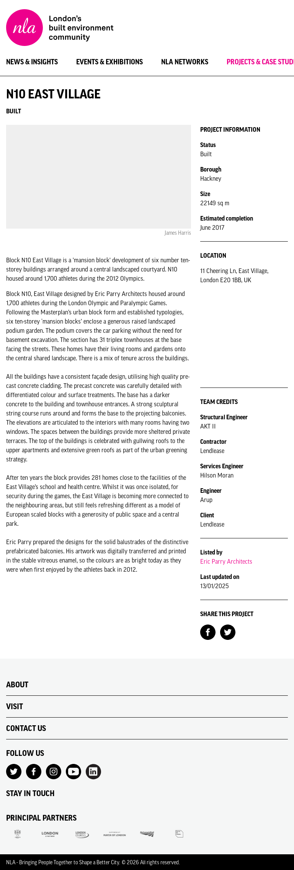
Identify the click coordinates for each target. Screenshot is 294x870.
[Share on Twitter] (227, 631)
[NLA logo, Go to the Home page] (59, 28)
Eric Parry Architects (226, 561)
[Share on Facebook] (208, 631)
